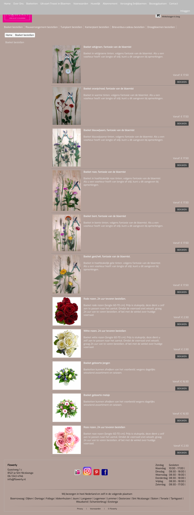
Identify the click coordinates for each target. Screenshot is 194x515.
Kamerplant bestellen (97, 27)
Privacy (80, 509)
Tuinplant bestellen (71, 27)
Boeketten (32, 3)
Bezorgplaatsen (158, 3)
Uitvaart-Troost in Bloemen (55, 3)
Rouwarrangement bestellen (42, 27)
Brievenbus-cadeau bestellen (128, 27)
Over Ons (18, 3)
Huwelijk (95, 3)
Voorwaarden (80, 3)
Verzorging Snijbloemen (133, 3)
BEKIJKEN (182, 82)
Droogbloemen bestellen (161, 27)
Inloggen (185, 11)
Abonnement (110, 3)
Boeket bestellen (13, 27)
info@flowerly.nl (17, 479)
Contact (173, 3)
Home (7, 3)
